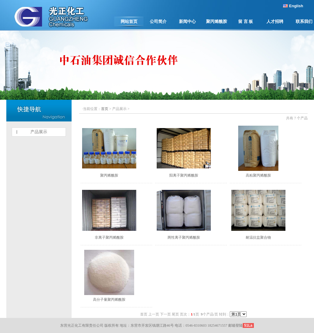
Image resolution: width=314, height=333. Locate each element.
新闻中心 (187, 21)
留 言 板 (245, 21)
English (296, 6)
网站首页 (129, 21)
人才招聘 (274, 21)
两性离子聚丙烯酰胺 (184, 237)
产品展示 (38, 132)
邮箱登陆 (235, 325)
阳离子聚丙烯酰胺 (183, 175)
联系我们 (304, 21)
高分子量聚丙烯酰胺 (109, 299)
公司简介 (158, 21)
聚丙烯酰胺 (216, 21)
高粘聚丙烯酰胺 (258, 175)
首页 (104, 109)
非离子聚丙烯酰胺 (109, 237)
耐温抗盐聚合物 (258, 237)
